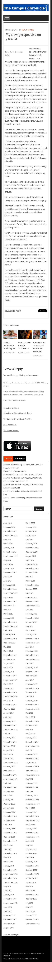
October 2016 (31, 692)
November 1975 (10, 899)
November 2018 (32, 655)
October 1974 (9, 923)
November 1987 (10, 841)
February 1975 (9, 915)
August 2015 (8, 713)
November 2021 (32, 601)
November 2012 (32, 758)
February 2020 (9, 634)
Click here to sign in (11, 934)
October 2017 (31, 676)
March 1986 (8, 845)
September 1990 (32, 804)
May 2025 (7, 539)
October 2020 (31, 622)
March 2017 (8, 684)
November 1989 (32, 816)
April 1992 (7, 783)
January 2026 (31, 527)
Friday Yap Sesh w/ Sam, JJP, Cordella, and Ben (22, 474)
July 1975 (29, 903)
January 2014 (31, 737)
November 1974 (32, 919)
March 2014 (30, 733)
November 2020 (10, 622)
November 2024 (10, 552)
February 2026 (9, 527)
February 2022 (31, 597)
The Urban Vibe (9, 424)
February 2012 (9, 766)
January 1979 (8, 866)
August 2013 (8, 750)
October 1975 (31, 899)
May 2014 (29, 729)
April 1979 (30, 857)
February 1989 (9, 828)
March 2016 (8, 700)
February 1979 (31, 861)
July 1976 (7, 886)
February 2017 (31, 684)
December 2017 (32, 671)
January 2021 (8, 618)
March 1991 (8, 795)
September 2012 (10, 762)
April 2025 (30, 539)
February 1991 (31, 795)
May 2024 (7, 560)
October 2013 (9, 746)
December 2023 (32, 568)
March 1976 (30, 890)
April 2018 (30, 663)
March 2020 (30, 630)
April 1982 (7, 849)
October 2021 (9, 605)
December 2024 (32, 547)
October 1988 (9, 837)
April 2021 (30, 609)
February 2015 (9, 721)
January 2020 (31, 634)
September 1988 (32, 837)
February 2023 (9, 585)
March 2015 (30, 717)
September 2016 (10, 696)
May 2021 (7, 609)
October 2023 (31, 572)
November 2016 (10, 692)
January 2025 (8, 547)
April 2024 (30, 560)
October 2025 (31, 531)
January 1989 (31, 828)
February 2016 (31, 700)
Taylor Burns (28, 30)
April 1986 (30, 841)
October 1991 (9, 791)
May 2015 (29, 713)
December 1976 (32, 874)
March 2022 (8, 597)
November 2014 (10, 725)
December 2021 (10, 601)
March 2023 (30, 581)
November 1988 (32, 832)
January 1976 (8, 894)
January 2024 (8, 568)
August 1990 (8, 808)
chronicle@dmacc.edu (19, 400)
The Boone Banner (11, 430)
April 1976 (7, 890)
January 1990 (31, 812)
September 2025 (10, 535)
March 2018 (8, 667)
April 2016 (30, 696)
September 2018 (32, 659)
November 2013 (32, 742)
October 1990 (9, 804)
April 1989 (7, 824)
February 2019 (31, 651)
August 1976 (31, 882)
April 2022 (30, 593)
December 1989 (10, 816)
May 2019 (7, 647)
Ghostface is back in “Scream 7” (24, 345)
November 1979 (10, 853)
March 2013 (8, 754)
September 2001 (32, 775)
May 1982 (29, 845)
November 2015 (32, 704)
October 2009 (31, 770)
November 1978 (10, 870)
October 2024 (31, 552)
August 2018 (8, 663)
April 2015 (7, 717)
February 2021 (31, 614)
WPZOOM (34, 959)
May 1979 (7, 857)
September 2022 (10, 593)
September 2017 (10, 680)
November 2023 (10, 572)
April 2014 (7, 733)
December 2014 (32, 721)
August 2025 (31, 535)
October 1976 (31, 878)
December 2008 (10, 775)
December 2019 (10, 638)
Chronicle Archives (11, 408)
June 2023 (7, 576)
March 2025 (8, 543)
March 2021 (8, 614)
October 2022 (31, 589)
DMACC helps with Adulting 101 (9, 345)
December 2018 (10, 655)
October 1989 (9, 820)
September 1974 (32, 923)
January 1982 (31, 849)
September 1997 (10, 779)
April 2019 (30, 647)
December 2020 (32, 618)
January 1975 (31, 915)
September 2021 (32, 605)
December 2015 (10, 704)
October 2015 (9, 709)
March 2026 (30, 523)
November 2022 (10, 589)
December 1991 (10, 787)
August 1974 (8, 928)
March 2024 (8, 564)
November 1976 (10, 878)
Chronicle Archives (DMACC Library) (17, 413)
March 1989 (30, 824)
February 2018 (31, 667)
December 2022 (32, 585)
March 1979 (8, 861)
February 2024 (31, 564)
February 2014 (9, 737)
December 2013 (10, 742)
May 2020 (29, 626)
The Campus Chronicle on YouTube (17, 419)
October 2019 (9, 643)
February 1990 (9, 812)
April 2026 (7, 523)
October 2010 (9, 770)
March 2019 (8, 651)
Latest (8, 459)
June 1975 (7, 907)
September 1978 (10, 874)
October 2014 (31, 725)
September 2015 (32, 709)
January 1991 (8, 799)
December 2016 (32, 688)
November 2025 (10, 531)
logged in (18, 375)
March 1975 (30, 911)
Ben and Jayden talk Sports (14, 471)
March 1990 (30, 808)
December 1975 (32, 894)
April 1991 (30, 791)
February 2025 (31, 543)
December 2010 (32, 766)
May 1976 (29, 886)
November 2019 (32, 638)
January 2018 (8, 671)
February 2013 (31, 754)
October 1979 (31, 853)
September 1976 (10, 882)
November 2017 (10, 676)
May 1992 (29, 779)
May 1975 (29, 907)
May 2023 (29, 576)
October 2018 (9, 659)
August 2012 (31, 762)
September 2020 (10, 626)
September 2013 (32, 746)
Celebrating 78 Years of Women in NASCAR (39, 347)
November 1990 (32, 799)
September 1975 (10, 903)
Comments (20, 459)
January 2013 (8, 758)
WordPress (17, 959)
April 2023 (7, 581)
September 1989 (32, 820)
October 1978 (31, 870)
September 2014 (10, 729)
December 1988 (10, 832)
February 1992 (31, 783)
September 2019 (32, 643)
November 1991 (32, 787)
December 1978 (32, 866)
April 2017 (30, 680)
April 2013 (30, 750)
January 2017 (8, 688)
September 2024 (10, 556)
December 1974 (10, 919)
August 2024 (31, 556)
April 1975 (7, 911)
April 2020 (7, 630)
